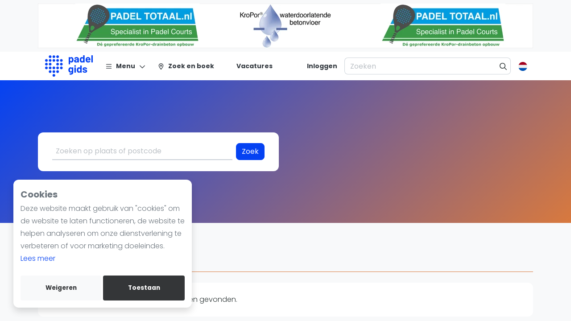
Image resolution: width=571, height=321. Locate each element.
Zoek (250, 151)
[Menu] (125, 66)
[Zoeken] (503, 66)
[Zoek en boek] (185, 66)
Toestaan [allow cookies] (144, 288)
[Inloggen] (322, 66)
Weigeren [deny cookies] (61, 288)
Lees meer (38, 258)
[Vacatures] (249, 66)
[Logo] (69, 66)
